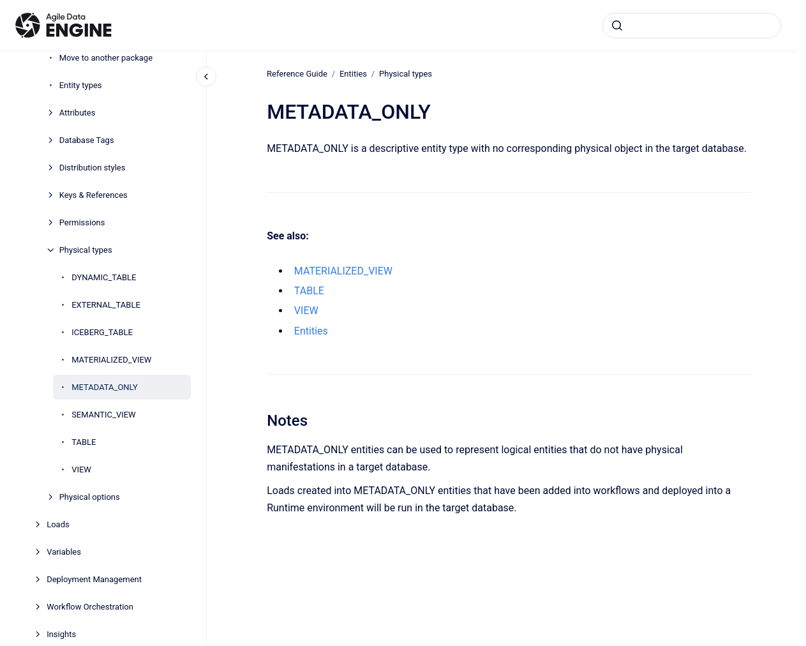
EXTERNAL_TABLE (105, 305)
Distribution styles (92, 167)
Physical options (89, 497)
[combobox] (691, 25)
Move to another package (106, 58)
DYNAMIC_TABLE (103, 277)
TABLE (83, 442)
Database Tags (86, 140)
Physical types (85, 250)
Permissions (82, 222)
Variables (64, 552)
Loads (58, 524)
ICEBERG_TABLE (102, 332)
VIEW (81, 469)
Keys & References (93, 195)
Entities (353, 74)
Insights (61, 634)
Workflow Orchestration (90, 607)
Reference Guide (297, 74)
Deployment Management (94, 579)
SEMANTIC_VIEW (103, 414)
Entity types (80, 85)
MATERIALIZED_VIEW (111, 359)
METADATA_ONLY (104, 387)
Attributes (77, 112)
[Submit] (617, 25)
